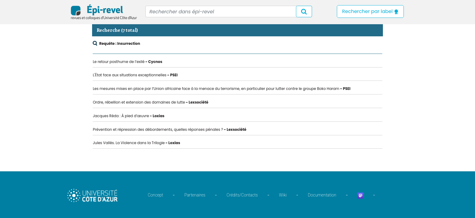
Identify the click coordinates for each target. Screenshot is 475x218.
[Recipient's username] (228, 11)
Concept (155, 195)
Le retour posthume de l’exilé (118, 61)
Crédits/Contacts (242, 195)
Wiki (283, 195)
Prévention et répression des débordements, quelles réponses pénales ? (158, 129)
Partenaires (194, 195)
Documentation (322, 195)
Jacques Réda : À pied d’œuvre (121, 115)
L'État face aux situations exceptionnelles (129, 75)
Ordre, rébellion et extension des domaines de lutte (139, 102)
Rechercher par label (370, 11)
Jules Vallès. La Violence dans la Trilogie (128, 142)
